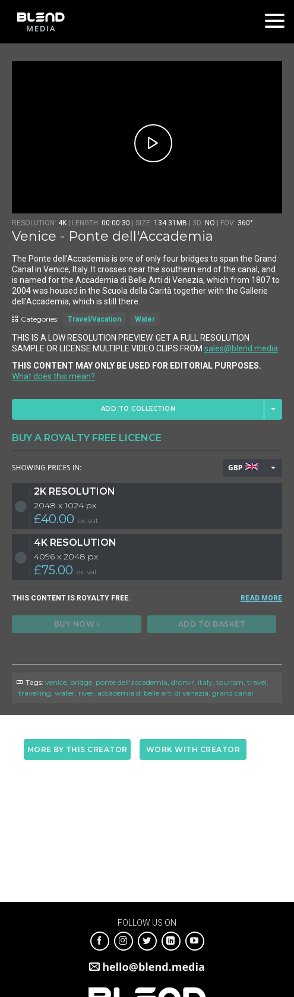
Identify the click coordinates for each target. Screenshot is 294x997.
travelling (34, 692)
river (86, 692)
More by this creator (77, 749)
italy (205, 682)
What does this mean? (53, 376)
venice (56, 682)
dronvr (182, 682)
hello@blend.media (153, 967)
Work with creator (193, 749)
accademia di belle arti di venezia (152, 692)
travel (257, 682)
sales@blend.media (241, 348)
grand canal (232, 692)
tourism (230, 682)
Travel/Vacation (94, 319)
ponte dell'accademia (131, 682)
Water (145, 319)
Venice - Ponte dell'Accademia (112, 236)
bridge (81, 682)
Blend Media (40, 22)
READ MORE (261, 598)
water (65, 692)
